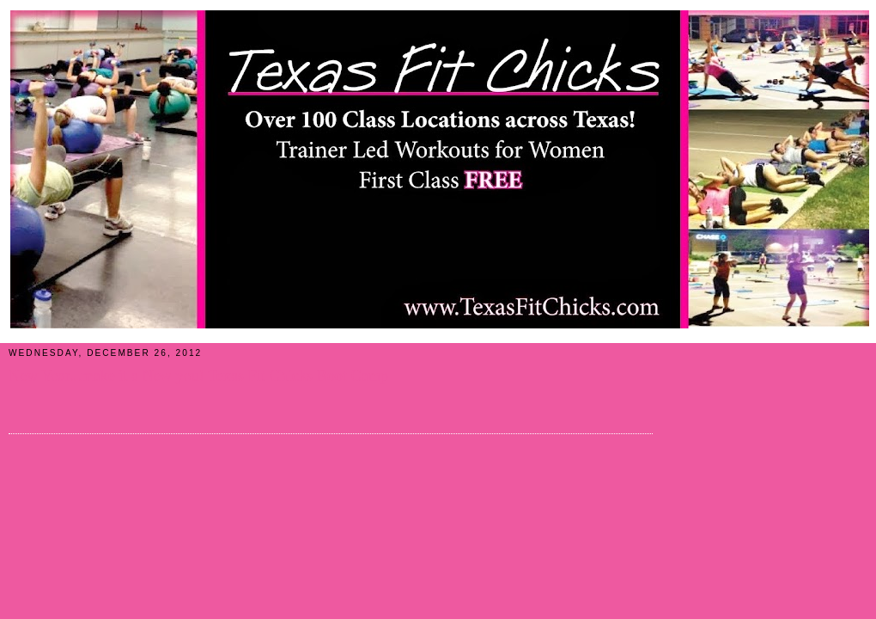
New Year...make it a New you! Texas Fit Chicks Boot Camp (198, 375)
